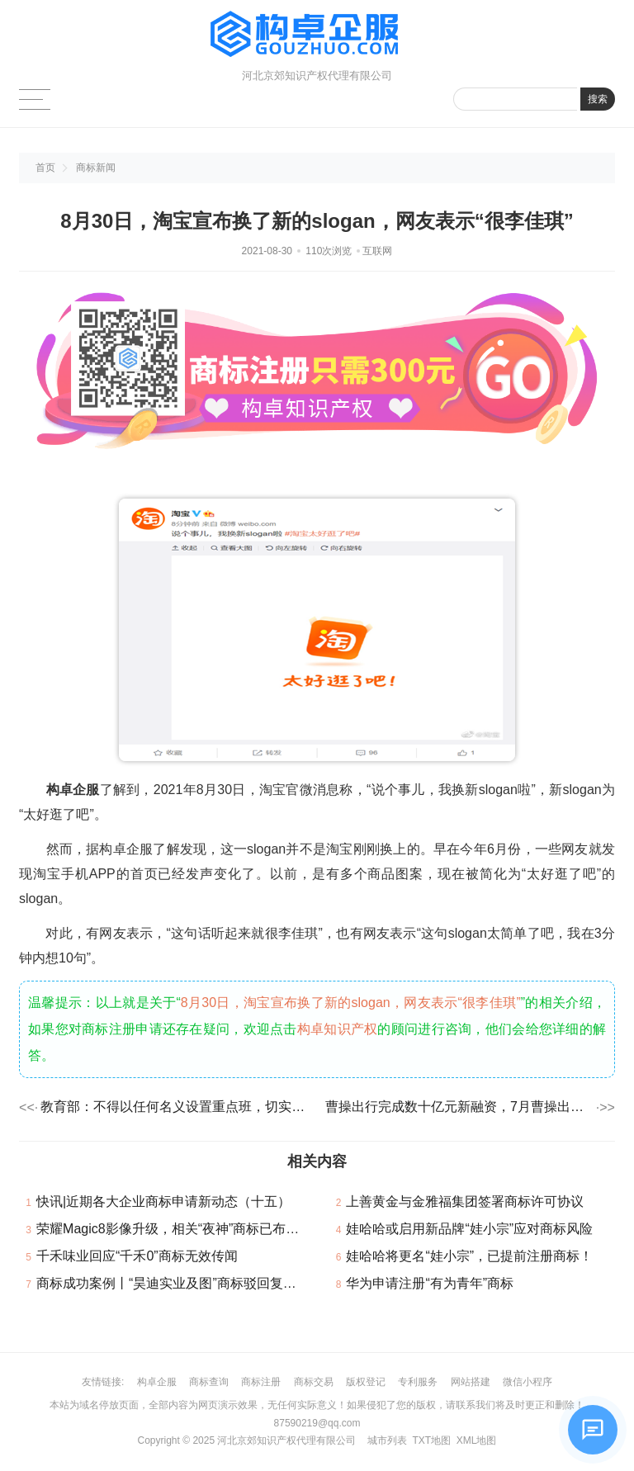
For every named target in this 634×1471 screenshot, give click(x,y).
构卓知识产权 (337, 1029)
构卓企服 (157, 1382)
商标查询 (209, 1382)
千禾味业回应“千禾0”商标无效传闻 (137, 1256)
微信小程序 (527, 1382)
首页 (45, 167)
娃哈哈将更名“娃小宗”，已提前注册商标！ (469, 1256)
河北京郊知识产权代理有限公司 (286, 1440)
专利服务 (418, 1382)
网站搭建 (470, 1382)
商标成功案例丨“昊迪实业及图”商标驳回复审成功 (179, 1283)
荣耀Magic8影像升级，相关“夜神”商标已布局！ (174, 1229)
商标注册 (261, 1382)
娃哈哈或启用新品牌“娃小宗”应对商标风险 (469, 1229)
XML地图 (477, 1440)
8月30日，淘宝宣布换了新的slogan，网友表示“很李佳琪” (351, 1003)
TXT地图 (431, 1440)
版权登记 (366, 1382)
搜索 (598, 99)
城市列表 (387, 1440)
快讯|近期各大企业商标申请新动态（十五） (163, 1201)
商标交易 (314, 1382)
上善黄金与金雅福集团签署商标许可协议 (465, 1201)
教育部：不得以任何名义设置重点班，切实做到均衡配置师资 (174, 1107)
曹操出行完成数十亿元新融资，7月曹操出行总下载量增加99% (459, 1107)
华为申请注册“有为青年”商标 (429, 1283)
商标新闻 (96, 167)
